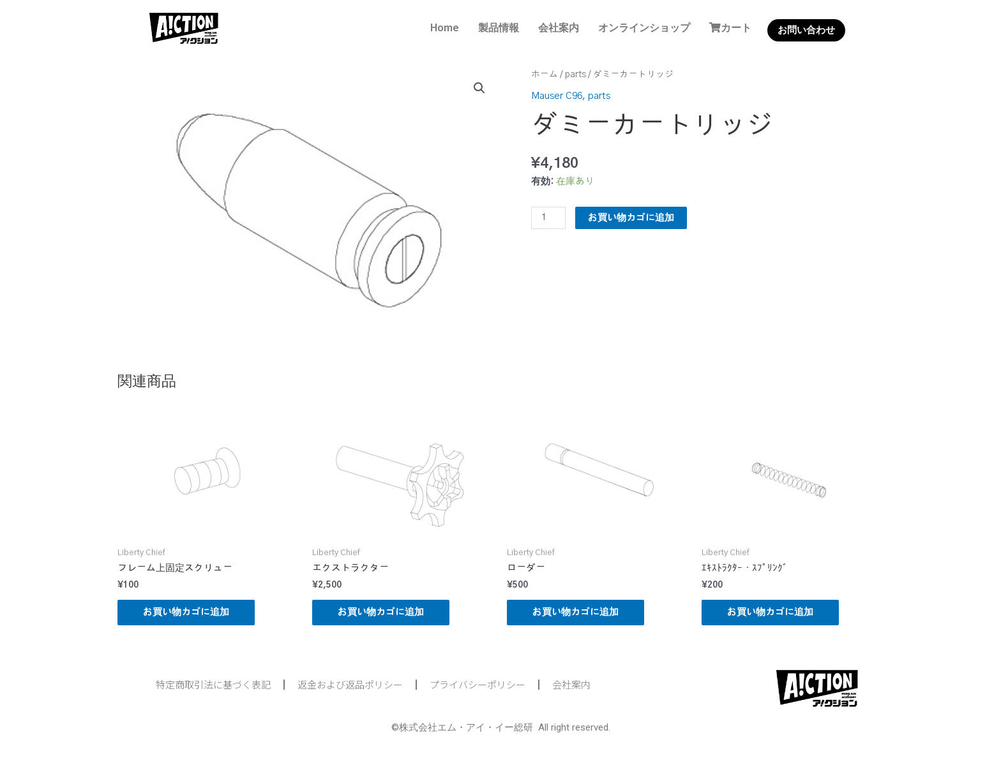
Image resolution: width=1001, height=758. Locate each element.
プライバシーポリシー (477, 684)
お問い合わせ (806, 30)
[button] (479, 88)
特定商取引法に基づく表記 (213, 684)
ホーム (544, 74)
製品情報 (498, 27)
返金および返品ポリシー (350, 684)
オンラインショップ (644, 27)
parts (575, 74)
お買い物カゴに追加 (631, 218)
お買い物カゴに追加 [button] (186, 612)
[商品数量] (548, 218)
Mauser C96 (556, 96)
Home (444, 27)
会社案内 (558, 27)
